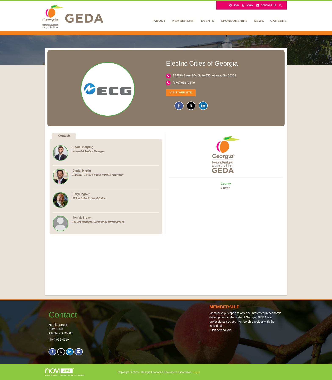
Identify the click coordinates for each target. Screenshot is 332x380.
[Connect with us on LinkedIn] (70, 352)
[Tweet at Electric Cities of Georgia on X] (191, 105)
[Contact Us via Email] (79, 352)
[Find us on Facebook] (52, 352)
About (159, 20)
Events (207, 20)
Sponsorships (234, 20)
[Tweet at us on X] (61, 352)
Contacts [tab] (64, 135)
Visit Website (181, 92)
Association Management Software (65, 372)
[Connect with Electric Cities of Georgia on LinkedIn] (203, 105)
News (259, 20)
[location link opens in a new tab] (204, 76)
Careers (278, 20)
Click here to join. (220, 330)
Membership (183, 20)
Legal (196, 372)
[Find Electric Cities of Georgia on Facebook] (179, 105)
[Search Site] (280, 5)
